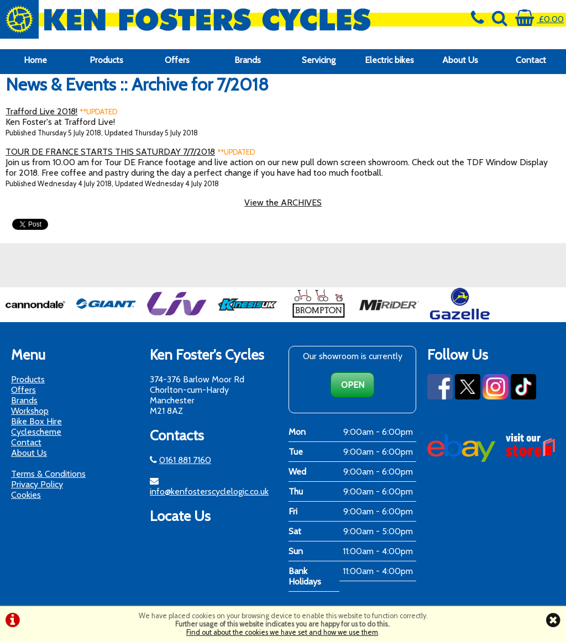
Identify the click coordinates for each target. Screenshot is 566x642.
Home (35, 60)
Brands (247, 60)
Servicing (319, 60)
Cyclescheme (36, 432)
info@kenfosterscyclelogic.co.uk (209, 491)
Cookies (26, 495)
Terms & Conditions (48, 474)
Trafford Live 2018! (41, 111)
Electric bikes (389, 60)
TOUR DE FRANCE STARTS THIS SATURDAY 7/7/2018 (110, 151)
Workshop (30, 411)
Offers (177, 60)
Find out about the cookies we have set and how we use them (282, 632)
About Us (460, 60)
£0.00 (539, 19)
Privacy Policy (37, 484)
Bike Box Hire (36, 421)
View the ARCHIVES (283, 202)
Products (106, 60)
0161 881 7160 (185, 460)
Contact (531, 60)
